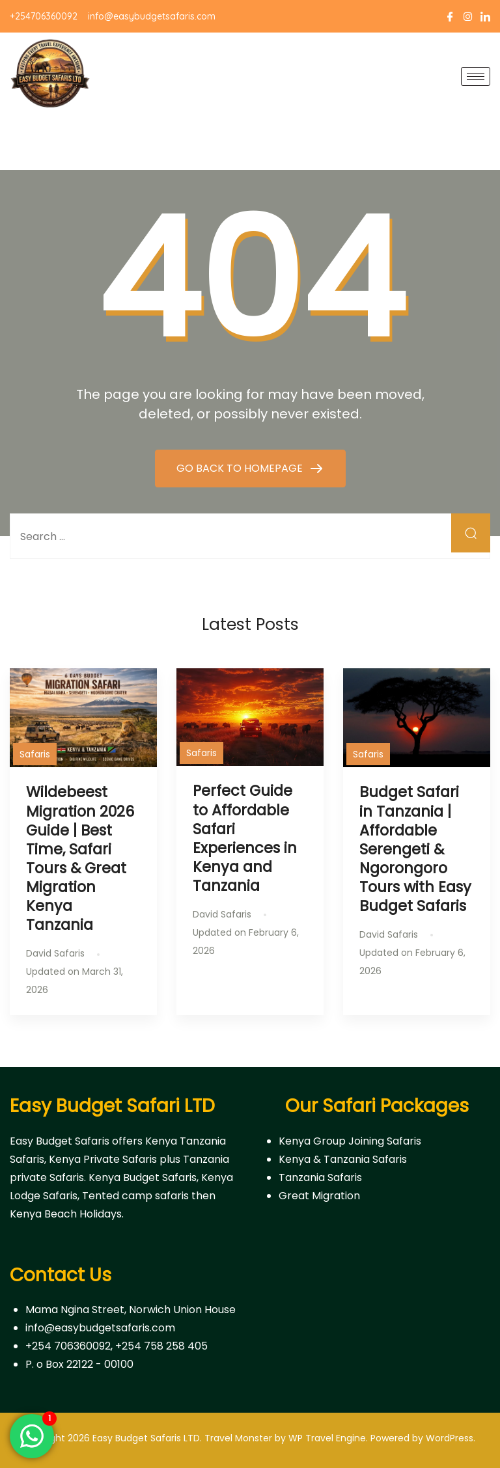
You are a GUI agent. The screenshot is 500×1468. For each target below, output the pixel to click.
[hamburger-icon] (475, 76)
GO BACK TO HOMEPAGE (240, 468)
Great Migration (319, 1195)
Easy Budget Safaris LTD (146, 1438)
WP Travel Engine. (328, 1438)
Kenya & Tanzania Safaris (343, 1159)
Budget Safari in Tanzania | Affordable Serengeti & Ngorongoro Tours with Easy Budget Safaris (415, 849)
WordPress (449, 1438)
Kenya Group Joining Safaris (350, 1141)
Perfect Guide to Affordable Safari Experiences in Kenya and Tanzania (245, 838)
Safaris (35, 754)
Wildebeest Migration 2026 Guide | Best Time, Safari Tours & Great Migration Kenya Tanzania (80, 858)
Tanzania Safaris (320, 1177)
